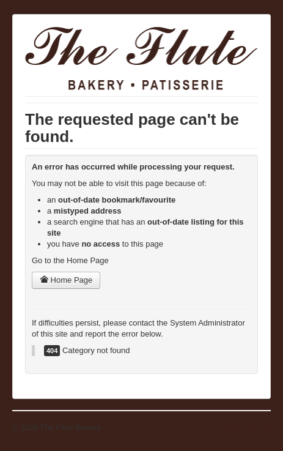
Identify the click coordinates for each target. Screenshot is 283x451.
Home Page (66, 280)
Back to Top (250, 427)
